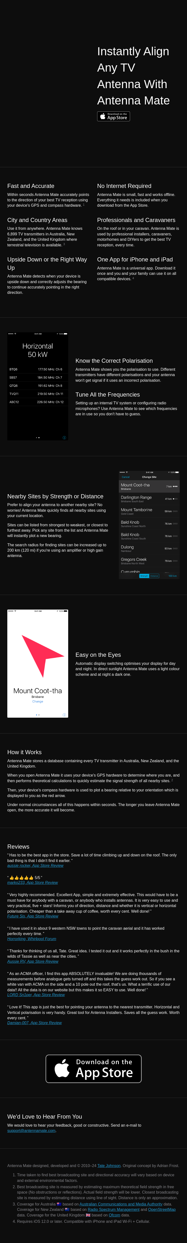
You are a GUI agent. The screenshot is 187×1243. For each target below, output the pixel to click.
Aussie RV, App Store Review (32, 961)
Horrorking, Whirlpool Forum (31, 939)
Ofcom (114, 1215)
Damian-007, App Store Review (34, 1023)
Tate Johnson (109, 1166)
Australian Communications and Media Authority (121, 1204)
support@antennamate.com (31, 1131)
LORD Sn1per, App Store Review (36, 995)
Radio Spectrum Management (114, 1209)
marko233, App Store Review (32, 883)
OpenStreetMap (162, 1209)
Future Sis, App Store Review (32, 916)
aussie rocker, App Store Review (35, 865)
